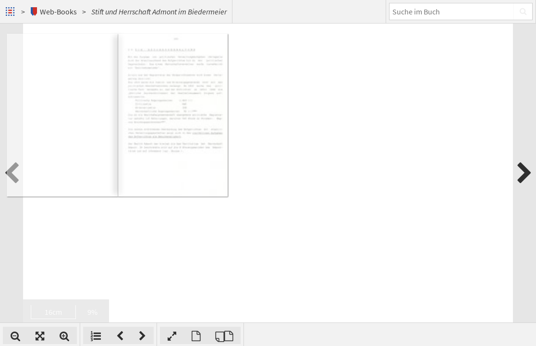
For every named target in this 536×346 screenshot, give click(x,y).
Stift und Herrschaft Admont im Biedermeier (159, 11)
